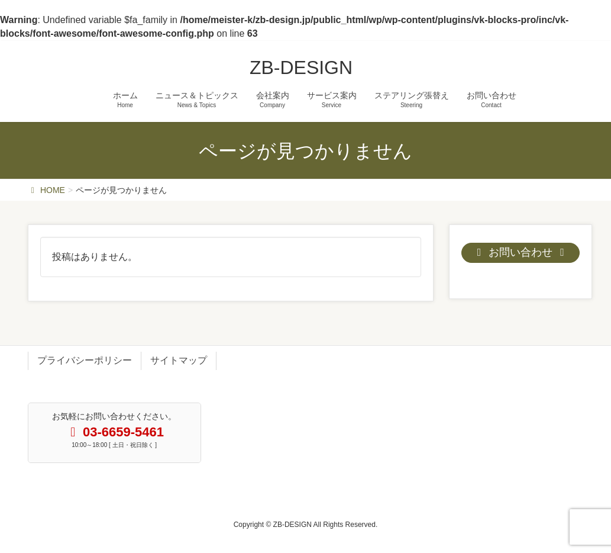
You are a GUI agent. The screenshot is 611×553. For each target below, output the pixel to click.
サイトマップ (178, 360)
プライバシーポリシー (84, 360)
